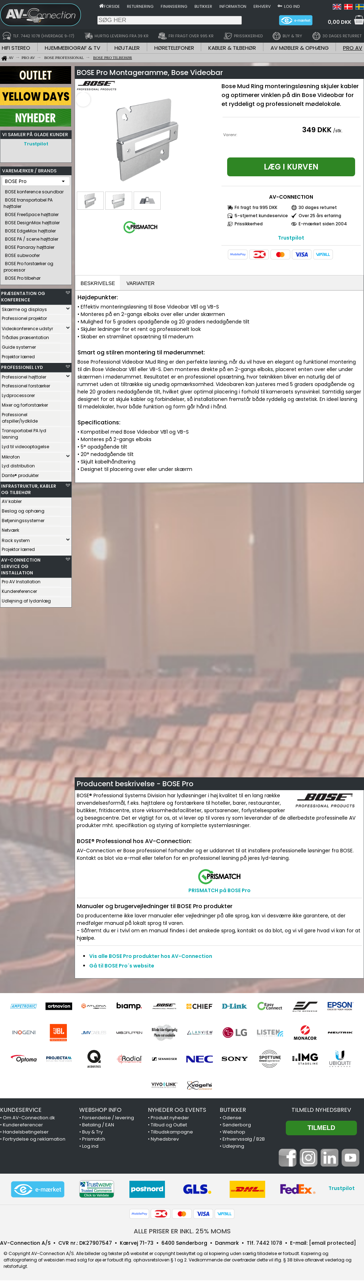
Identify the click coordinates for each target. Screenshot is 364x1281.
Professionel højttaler (24, 375)
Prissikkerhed (249, 224)
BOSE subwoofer (22, 254)
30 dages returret (318, 207)
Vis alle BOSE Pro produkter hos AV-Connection (150, 956)
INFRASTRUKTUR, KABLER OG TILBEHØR (28, 487)
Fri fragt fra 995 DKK (256, 207)
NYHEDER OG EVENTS (177, 1110)
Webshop (234, 1132)
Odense (232, 1118)
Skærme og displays (24, 308)
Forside (112, 6)
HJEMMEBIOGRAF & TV (72, 48)
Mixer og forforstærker (25, 403)
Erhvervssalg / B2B (244, 1139)
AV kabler (12, 500)
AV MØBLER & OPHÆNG (300, 48)
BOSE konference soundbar (34, 190)
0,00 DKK (339, 22)
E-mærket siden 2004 (323, 224)
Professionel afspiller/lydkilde (20, 416)
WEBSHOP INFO (100, 1110)
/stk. (338, 130)
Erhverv (262, 6)
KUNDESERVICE (21, 1110)
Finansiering (174, 6)
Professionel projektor (24, 316)
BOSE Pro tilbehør (23, 276)
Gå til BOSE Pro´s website (121, 966)
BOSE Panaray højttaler (29, 245)
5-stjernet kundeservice (261, 216)
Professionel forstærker (26, 384)
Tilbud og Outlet (169, 1125)
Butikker (203, 6)
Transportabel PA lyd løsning (24, 432)
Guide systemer (19, 345)
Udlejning (233, 1146)
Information (232, 6)
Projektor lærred (18, 355)
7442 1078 (269, 1243)
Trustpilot (36, 143)
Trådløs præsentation (25, 336)
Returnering (140, 6)
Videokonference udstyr (27, 327)
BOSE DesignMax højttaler (32, 221)
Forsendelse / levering (108, 1118)
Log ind (292, 6)
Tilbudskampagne (172, 1132)
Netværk (10, 528)
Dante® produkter (20, 474)
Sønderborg (237, 1125)
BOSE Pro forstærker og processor (28, 265)
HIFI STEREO (16, 48)
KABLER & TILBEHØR (232, 48)
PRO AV (352, 48)
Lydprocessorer (18, 394)
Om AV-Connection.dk (29, 1118)
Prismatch (93, 1139)
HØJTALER (127, 48)
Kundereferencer (19, 589)
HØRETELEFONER (174, 48)
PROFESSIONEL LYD (22, 366)
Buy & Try (92, 1132)
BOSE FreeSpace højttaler (32, 213)
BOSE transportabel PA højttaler (28, 201)
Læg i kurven (291, 166)
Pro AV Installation (21, 580)
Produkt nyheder (170, 1118)
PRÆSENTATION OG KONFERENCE (23, 295)
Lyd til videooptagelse (25, 445)
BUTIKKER (233, 1110)
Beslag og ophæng (23, 509)
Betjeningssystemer (23, 519)
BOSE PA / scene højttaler (31, 237)
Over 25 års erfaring (320, 216)
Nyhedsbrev (165, 1139)
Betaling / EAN (98, 1125)
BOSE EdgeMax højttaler (30, 229)
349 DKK (317, 130)
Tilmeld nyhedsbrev (321, 1110)
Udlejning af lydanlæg (26, 599)
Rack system (16, 539)
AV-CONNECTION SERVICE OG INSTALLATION (21, 564)
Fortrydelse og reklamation (34, 1139)
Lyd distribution (18, 464)
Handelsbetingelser (26, 1132)
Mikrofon (11, 455)
